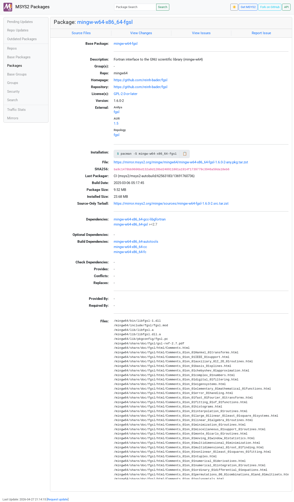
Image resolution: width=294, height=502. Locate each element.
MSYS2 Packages (26, 7)
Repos (12, 48)
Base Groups (17, 74)
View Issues (201, 33)
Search (162, 7)
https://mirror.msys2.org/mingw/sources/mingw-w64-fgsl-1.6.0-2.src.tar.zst (171, 203)
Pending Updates (20, 22)
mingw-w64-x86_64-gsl (131, 224)
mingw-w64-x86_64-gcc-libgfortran (140, 219)
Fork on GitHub (270, 7)
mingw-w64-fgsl (126, 44)
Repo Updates (17, 30)
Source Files (81, 33)
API (286, 7)
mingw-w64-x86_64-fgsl (105, 22)
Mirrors (12, 118)
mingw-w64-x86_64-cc (130, 247)
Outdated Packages (22, 39)
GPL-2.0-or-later (125, 94)
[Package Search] (135, 7)
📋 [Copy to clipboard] (185, 154)
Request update (57, 499)
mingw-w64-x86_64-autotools (136, 242)
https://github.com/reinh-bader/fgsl (140, 80)
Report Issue (261, 33)
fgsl (116, 112)
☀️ (234, 7)
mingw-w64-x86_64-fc (130, 252)
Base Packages (19, 57)
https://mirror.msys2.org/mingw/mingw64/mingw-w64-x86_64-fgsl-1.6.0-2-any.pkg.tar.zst (181, 162)
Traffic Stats (16, 110)
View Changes (141, 33)
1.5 (116, 123)
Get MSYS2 (248, 7)
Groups (12, 83)
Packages (14, 66)
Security (13, 91)
